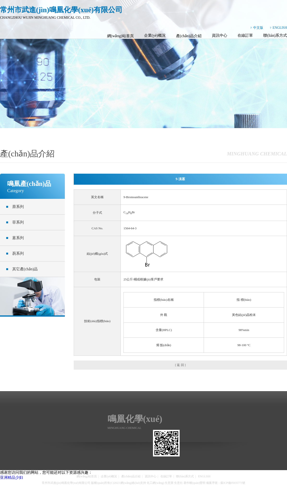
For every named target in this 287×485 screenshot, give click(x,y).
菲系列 (15, 222)
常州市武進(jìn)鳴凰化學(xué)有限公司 (66, 483)
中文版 (258, 28)
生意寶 (169, 483)
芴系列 (15, 253)
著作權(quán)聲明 (194, 483)
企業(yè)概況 (155, 35)
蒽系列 (15, 238)
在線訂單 (245, 35)
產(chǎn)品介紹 (189, 36)
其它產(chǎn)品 (22, 269)
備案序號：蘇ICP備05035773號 (225, 483)
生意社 (178, 483)
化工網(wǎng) (155, 483)
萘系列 (15, 207)
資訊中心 (219, 35)
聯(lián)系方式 (275, 35)
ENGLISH (280, 28)
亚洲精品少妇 (11, 477)
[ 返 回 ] (180, 365)
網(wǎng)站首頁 (120, 36)
